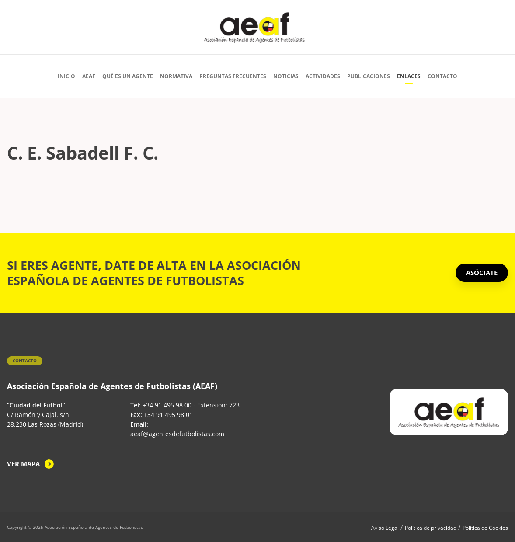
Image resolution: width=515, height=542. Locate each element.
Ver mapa (23, 463)
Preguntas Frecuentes (232, 76)
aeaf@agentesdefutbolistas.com (177, 434)
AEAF (88, 76)
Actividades (323, 76)
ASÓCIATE (482, 272)
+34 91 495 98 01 (168, 414)
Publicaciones (368, 76)
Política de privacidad (430, 528)
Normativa (176, 76)
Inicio (66, 76)
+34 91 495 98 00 (167, 405)
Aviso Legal (385, 528)
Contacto (442, 76)
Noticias (286, 76)
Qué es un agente (127, 76)
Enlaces (409, 76)
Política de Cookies (485, 528)
